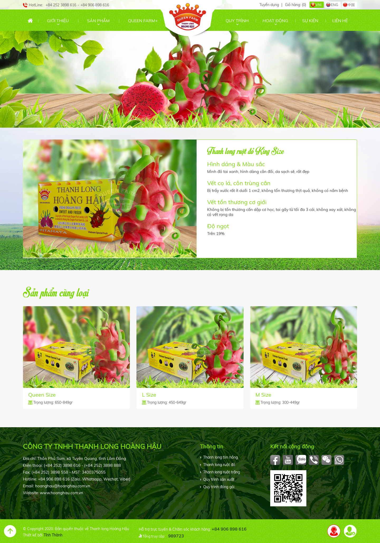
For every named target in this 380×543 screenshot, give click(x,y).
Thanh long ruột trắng (221, 472)
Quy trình (237, 20)
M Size (263, 394)
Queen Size (42, 394)
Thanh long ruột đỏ (219, 464)
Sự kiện (310, 20)
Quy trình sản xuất (218, 479)
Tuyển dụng (269, 4)
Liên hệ (340, 20)
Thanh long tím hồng (220, 457)
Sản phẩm (98, 20)
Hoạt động (275, 20)
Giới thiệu (58, 20)
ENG (334, 5)
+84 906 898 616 (229, 529)
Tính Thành (53, 535)
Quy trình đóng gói (218, 486)
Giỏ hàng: (295, 4)
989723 (176, 536)
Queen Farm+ (143, 20)
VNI (318, 5)
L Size (149, 394)
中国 (351, 5)
